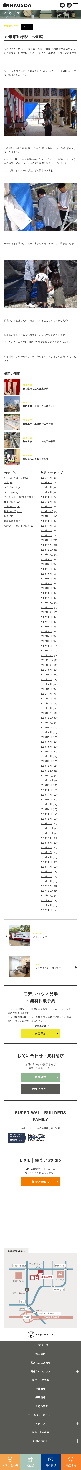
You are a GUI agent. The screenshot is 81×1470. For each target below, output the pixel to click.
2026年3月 (46, 497)
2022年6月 (46, 626)
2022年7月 (46, 622)
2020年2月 (46, 761)
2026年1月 (46, 506)
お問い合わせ (40, 1089)
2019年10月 (46, 780)
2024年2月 (46, 535)
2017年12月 (46, 886)
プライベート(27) (13, 487)
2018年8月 (46, 847)
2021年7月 (46, 679)
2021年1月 (46, 708)
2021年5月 (46, 689)
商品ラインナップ (40, 1371)
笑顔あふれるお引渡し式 (35, 459)
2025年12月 (46, 511)
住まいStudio (40, 1181)
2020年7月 (46, 737)
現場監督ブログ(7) (14, 521)
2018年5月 (46, 862)
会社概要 (40, 1388)
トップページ (40, 1345)
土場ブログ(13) (12, 506)
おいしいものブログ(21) (17, 478)
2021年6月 (46, 684)
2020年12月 (46, 713)
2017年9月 (46, 900)
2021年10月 (46, 665)
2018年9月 (46, 843)
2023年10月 (46, 554)
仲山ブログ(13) (12, 502)
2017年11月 (46, 891)
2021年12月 (46, 655)
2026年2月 (46, 502)
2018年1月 (46, 881)
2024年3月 (46, 530)
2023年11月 (46, 550)
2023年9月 (46, 559)
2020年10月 (46, 722)
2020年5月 (46, 746)
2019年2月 (46, 819)
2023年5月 (46, 578)
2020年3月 (46, 756)
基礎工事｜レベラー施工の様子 (39, 441)
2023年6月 (46, 574)
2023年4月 (46, 583)
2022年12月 (46, 602)
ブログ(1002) (11, 492)
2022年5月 (46, 631)
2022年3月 (46, 641)
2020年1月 (46, 766)
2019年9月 (46, 785)
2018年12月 (46, 828)
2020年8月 (46, 732)
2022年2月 (46, 646)
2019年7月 (46, 795)
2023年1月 (46, 598)
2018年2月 (46, 876)
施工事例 (40, 1354)
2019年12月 (46, 771)
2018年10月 (46, 838)
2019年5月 (46, 804)
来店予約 (40, 1033)
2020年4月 (46, 751)
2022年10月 (46, 612)
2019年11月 (46, 775)
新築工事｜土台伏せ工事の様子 (39, 424)
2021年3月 (46, 698)
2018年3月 (46, 871)
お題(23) (8, 482)
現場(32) (8, 516)
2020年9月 (46, 727)
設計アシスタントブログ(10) (19, 526)
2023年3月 (46, 588)
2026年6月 (46, 482)
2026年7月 (46, 478)
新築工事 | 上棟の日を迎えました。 (41, 406)
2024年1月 (46, 540)
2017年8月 (46, 905)
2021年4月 (46, 694)
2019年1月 (46, 823)
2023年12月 (46, 545)
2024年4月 (46, 526)
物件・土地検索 (40, 1432)
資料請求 (40, 1077)
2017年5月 (46, 910)
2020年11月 (46, 718)
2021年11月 (46, 660)
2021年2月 (46, 703)
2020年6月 (46, 742)
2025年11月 (46, 516)
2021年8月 (46, 674)
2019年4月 (46, 809)
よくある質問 (40, 1406)
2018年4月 (46, 867)
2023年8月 (46, 564)
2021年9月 (46, 670)
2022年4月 (46, 636)
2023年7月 (46, 569)
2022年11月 (46, 607)
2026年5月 (46, 487)
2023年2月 (46, 593)
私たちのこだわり (40, 1362)
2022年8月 (46, 617)
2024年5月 (46, 521)
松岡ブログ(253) (13, 511)
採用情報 (40, 1397)
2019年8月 (46, 790)
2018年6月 (46, 857)
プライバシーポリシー (40, 1415)
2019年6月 (46, 799)
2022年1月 (46, 650)
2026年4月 (46, 492)
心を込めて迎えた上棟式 (35, 388)
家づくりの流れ (40, 1380)
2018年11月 (46, 833)
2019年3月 (46, 814)
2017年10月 (46, 895)
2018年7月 (46, 852)
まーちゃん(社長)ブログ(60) (19, 497)
